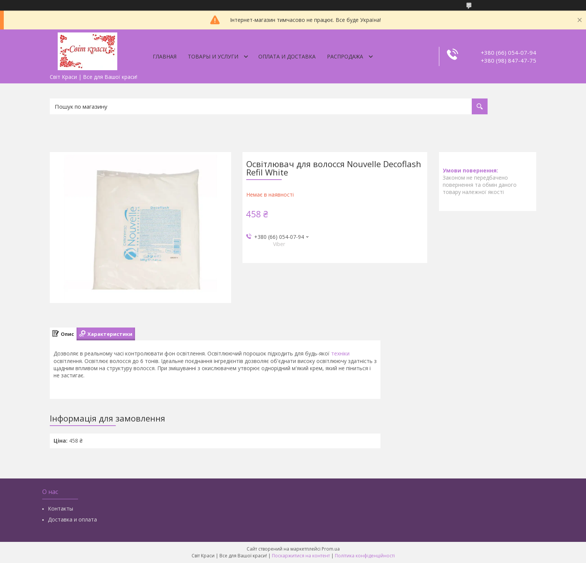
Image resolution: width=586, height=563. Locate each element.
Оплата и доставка (287, 56)
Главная (164, 56)
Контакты (60, 508)
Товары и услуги (213, 56)
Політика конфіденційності (365, 555)
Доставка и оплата (72, 519)
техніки (340, 353)
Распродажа (345, 56)
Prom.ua (331, 549)
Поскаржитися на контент (301, 555)
